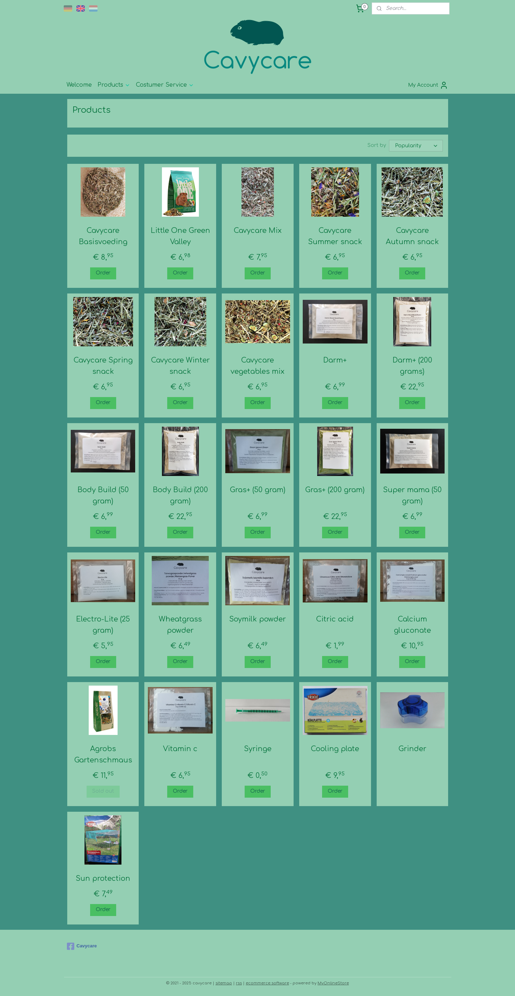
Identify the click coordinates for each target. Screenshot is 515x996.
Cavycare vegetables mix (257, 366)
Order (102, 273)
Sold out (103, 791)
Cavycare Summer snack (335, 236)
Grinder (412, 749)
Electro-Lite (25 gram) (103, 625)
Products (114, 85)
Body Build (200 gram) (180, 495)
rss (239, 983)
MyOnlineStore (333, 983)
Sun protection (103, 878)
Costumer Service (165, 85)
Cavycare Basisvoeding (102, 236)
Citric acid (335, 619)
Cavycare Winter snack (180, 366)
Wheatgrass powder (180, 625)
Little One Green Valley (180, 236)
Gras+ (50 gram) (257, 490)
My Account (428, 85)
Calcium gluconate (412, 625)
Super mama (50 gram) (412, 495)
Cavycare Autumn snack (412, 236)
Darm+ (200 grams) (412, 366)
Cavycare (82, 946)
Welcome (79, 85)
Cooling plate (335, 749)
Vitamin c (180, 749)
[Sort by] (415, 145)
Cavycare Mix (257, 231)
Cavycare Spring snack (102, 366)
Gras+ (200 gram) (335, 490)
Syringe (257, 749)
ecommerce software (267, 983)
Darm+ (335, 360)
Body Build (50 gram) (102, 495)
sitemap (223, 983)
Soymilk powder (257, 619)
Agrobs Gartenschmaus (103, 754)
